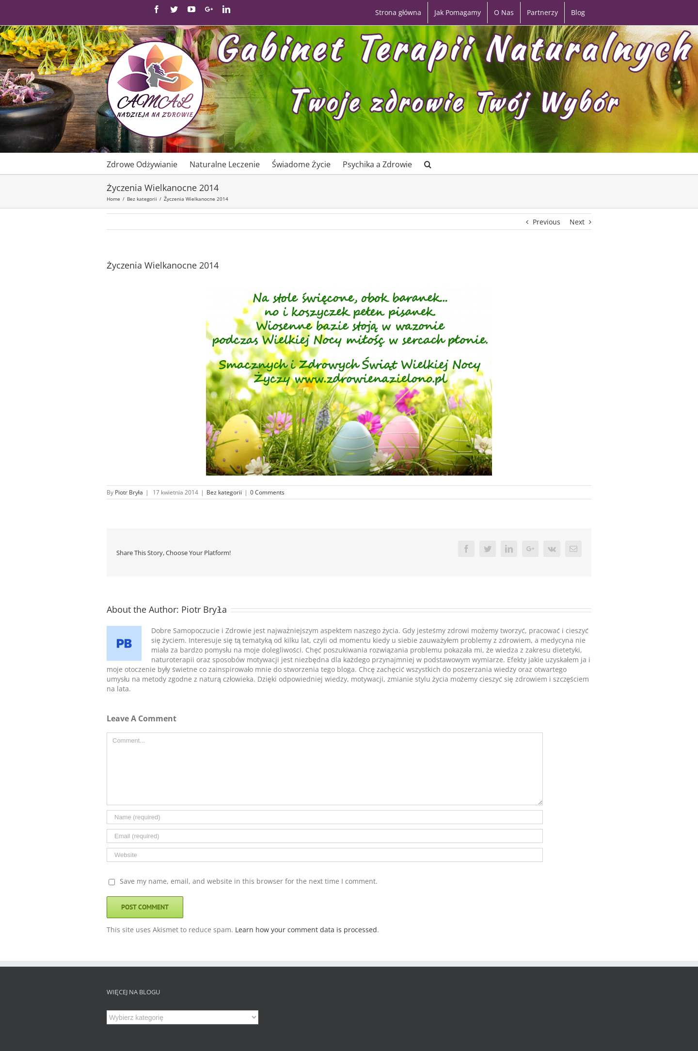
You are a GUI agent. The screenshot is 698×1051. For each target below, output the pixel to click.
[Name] (325, 817)
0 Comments (267, 492)
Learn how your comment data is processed (306, 929)
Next (577, 221)
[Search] (427, 163)
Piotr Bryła (129, 492)
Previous (546, 221)
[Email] (325, 836)
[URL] (325, 855)
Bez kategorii (224, 492)
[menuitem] (398, 12)
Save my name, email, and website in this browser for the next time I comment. (249, 881)
